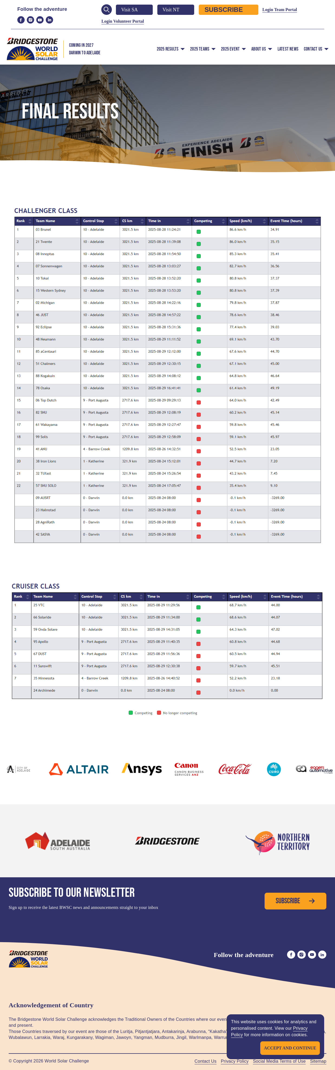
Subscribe (228, 9)
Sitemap (318, 1061)
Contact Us (205, 1061)
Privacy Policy (235, 1061)
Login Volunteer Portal (122, 21)
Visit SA (134, 9)
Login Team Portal (279, 9)
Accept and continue (290, 1048)
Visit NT (175, 9)
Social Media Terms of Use (279, 1061)
